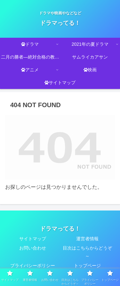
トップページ (87, 265)
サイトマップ (32, 238)
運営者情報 (87, 238)
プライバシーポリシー (32, 265)
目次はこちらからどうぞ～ (87, 251)
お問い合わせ (32, 247)
